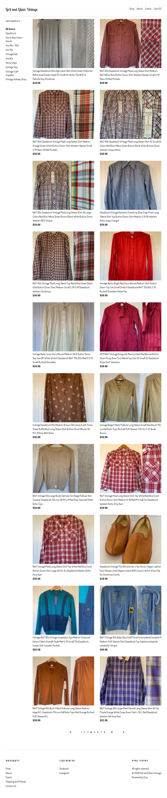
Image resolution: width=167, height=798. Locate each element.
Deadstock (11, 33)
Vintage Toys (12, 67)
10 (112, 732)
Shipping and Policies (16, 781)
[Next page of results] (123, 732)
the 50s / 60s (12, 45)
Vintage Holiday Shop (16, 79)
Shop (131, 8)
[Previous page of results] (71, 732)
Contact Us (11, 786)
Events (148, 8)
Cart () (157, 8)
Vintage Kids (12, 54)
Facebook (64, 768)
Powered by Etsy (140, 777)
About (140, 8)
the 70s (9, 49)
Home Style (11, 62)
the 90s (9, 58)
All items (10, 29)
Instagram (64, 773)
